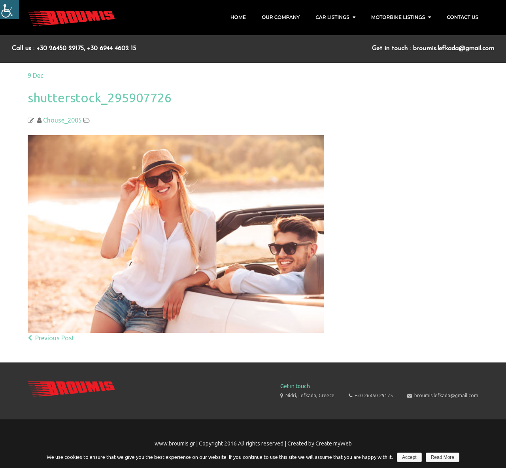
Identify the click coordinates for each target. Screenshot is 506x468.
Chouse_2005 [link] (62, 120)
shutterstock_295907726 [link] (100, 98)
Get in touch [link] (295, 386)
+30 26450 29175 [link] (374, 395)
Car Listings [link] (332, 17)
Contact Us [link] (462, 17)
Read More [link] (442, 457)
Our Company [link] (281, 17)
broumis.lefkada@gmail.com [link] (446, 395)
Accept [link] (409, 457)
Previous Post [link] (51, 338)
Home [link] (238, 17)
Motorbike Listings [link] (398, 17)
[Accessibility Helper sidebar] (9, 9)
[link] (71, 17)
